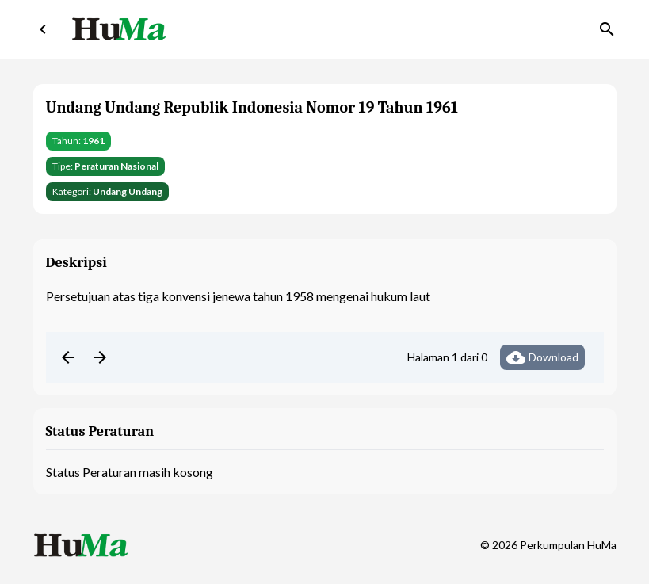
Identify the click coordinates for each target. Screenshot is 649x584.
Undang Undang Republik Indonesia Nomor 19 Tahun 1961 (252, 107)
